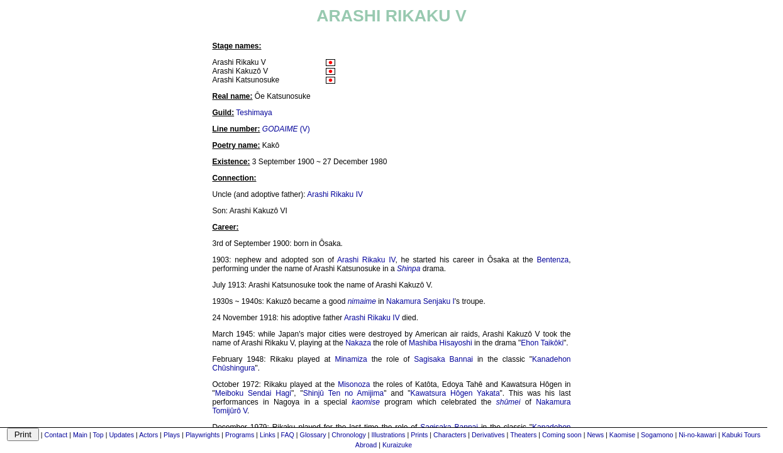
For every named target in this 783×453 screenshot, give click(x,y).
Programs (239, 435)
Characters (449, 435)
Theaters (523, 435)
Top (98, 435)
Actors (148, 435)
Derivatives (488, 435)
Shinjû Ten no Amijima (343, 393)
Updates (121, 435)
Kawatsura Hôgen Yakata (455, 393)
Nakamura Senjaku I (420, 301)
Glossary (313, 435)
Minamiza (351, 359)
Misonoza (354, 384)
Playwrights (202, 435)
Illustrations (389, 435)
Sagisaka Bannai (443, 359)
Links (267, 435)
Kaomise (622, 435)
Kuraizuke (397, 445)
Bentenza (552, 259)
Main (80, 435)
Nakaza (358, 342)
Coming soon (562, 435)
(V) (286, 129)
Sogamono (657, 435)
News (595, 435)
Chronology (348, 435)
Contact (55, 435)
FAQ (287, 435)
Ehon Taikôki (542, 342)
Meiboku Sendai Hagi (253, 393)
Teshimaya (254, 112)
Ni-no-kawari (697, 435)
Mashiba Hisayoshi (440, 342)
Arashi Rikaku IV (335, 194)
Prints (419, 435)
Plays (172, 435)
